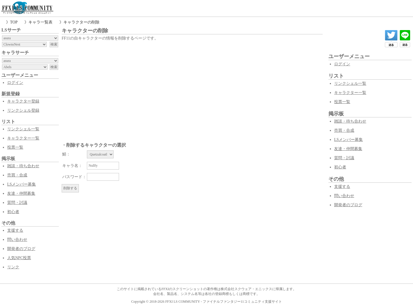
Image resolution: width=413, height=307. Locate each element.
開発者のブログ (21, 249)
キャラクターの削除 (81, 22)
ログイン (15, 82)
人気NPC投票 (19, 258)
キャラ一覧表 (40, 22)
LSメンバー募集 (21, 184)
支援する (15, 230)
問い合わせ (17, 239)
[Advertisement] (192, 85)
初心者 (13, 212)
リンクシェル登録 (23, 110)
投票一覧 (15, 147)
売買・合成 (17, 175)
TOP (13, 22)
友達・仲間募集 (21, 193)
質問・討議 (17, 202)
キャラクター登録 (23, 101)
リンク (13, 267)
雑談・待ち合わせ (23, 166)
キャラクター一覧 (23, 138)
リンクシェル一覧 (23, 129)
